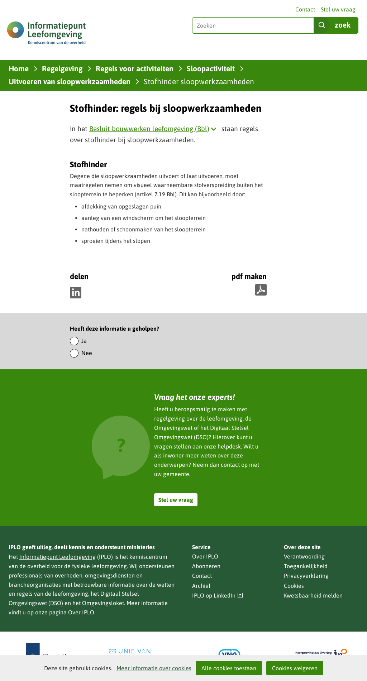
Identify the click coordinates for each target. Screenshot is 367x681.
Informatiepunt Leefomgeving (57, 556)
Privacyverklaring (306, 575)
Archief (201, 585)
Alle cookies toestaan (228, 668)
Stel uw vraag (338, 9)
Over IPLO (81, 612)
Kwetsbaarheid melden (313, 595)
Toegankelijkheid (306, 566)
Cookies (294, 585)
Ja (84, 340)
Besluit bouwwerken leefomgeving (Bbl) (154, 129)
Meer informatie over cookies (153, 668)
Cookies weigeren (295, 668)
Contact (305, 9)
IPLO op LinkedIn (217, 595)
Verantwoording (304, 556)
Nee (86, 353)
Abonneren (206, 566)
